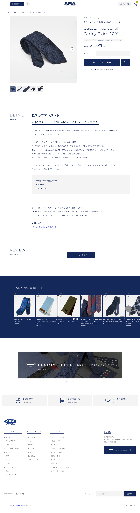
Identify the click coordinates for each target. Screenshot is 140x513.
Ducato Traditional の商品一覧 (44, 227)
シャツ (8, 463)
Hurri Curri (31, 456)
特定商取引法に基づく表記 (105, 69)
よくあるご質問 (56, 452)
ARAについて (55, 441)
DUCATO (29, 12)
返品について (89, 69)
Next (72, 51)
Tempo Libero (33, 460)
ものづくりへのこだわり (59, 437)
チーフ (8, 452)
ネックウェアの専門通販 (16, 505)
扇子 (7, 456)
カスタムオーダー (12, 475)
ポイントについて (57, 460)
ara (29, 441)
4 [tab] (73, 381)
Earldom (31, 448)
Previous (14, 51)
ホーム (9, 12)
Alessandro (32, 437)
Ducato (30, 445)
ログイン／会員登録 (58, 448)
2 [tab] (68, 381)
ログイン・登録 (125, 4)
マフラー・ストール (12, 448)
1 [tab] (66, 381)
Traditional (38, 12)
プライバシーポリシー (58, 471)
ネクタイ (21, 12)
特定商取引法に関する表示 (60, 467)
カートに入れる (102, 62)
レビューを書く (81, 255)
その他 (8, 471)
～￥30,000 (47, 12)
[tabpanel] (70, 365)
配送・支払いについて (58, 463)
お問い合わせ (55, 456)
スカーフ (9, 445)
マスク (8, 460)
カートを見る (55, 445)
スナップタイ (10, 441)
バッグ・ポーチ (11, 467)
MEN (15, 12)
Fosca (30, 452)
